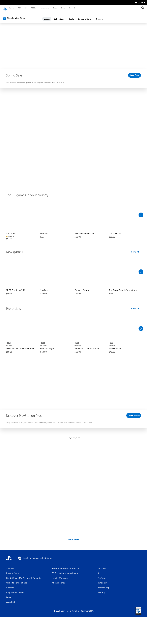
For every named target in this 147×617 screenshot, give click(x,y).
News (55, 8)
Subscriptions (84, 16)
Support (72, 8)
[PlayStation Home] (5, 8)
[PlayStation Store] (15, 15)
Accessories (44, 8)
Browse (99, 16)
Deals (71, 16)
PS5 (19, 8)
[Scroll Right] (141, 212)
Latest (47, 16)
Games (11, 8)
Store (63, 8)
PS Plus (34, 8)
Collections (59, 16)
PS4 (25, 8)
